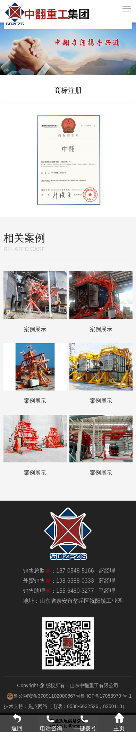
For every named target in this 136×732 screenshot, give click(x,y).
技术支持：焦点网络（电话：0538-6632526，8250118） (65, 706)
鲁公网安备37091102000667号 (43, 696)
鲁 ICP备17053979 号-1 (106, 696)
